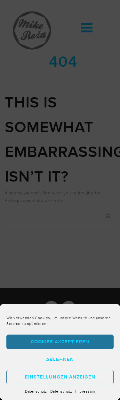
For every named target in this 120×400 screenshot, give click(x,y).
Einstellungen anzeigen (60, 377)
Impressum (85, 391)
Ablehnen (60, 359)
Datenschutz (36, 391)
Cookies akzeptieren (60, 342)
